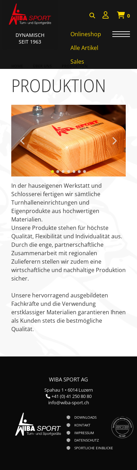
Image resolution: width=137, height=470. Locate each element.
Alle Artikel (84, 48)
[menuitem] (105, 16)
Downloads (85, 417)
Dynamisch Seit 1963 (29, 38)
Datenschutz (86, 440)
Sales (77, 61)
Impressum (84, 432)
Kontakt (82, 425)
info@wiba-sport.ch (68, 402)
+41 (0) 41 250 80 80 (71, 396)
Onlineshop (85, 34)
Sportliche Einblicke (93, 448)
